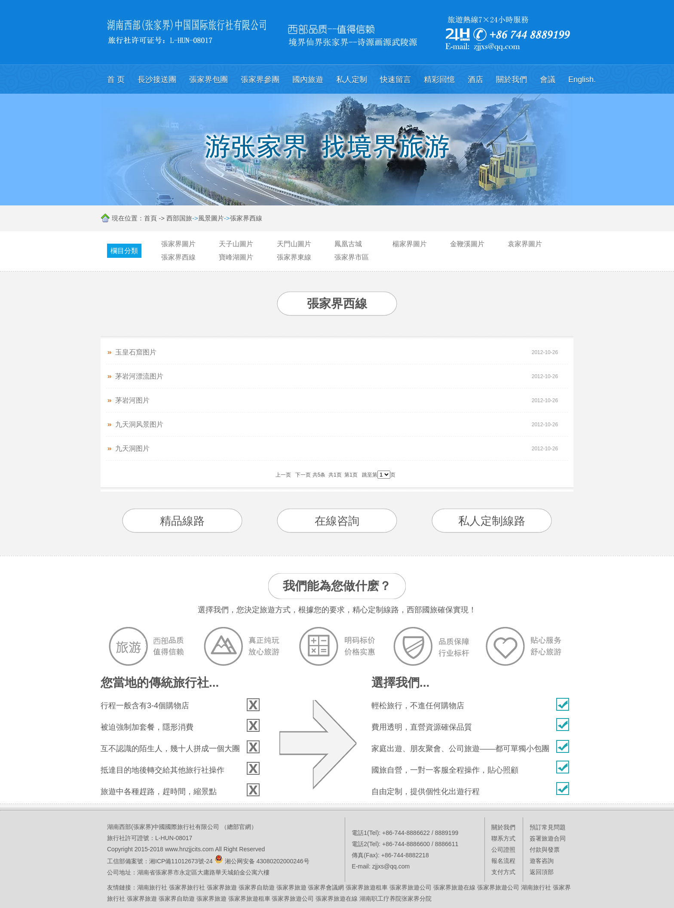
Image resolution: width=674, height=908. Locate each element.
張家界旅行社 (187, 887)
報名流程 (503, 860)
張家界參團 (260, 79)
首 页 (116, 79)
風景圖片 (211, 218)
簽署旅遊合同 (548, 838)
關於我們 (511, 79)
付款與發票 (545, 849)
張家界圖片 (178, 244)
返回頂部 (542, 871)
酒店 (475, 79)
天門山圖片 (294, 244)
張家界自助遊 (257, 887)
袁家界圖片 (525, 244)
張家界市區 (351, 257)
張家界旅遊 (222, 887)
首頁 (150, 218)
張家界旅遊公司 (410, 887)
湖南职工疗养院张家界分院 (395, 898)
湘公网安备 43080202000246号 (267, 861)
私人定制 (351, 79)
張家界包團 (208, 79)
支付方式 (503, 871)
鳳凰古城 (348, 244)
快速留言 (395, 79)
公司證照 (503, 849)
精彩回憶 (439, 79)
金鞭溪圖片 (467, 244)
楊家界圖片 (409, 244)
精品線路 (182, 520)
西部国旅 (179, 218)
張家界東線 (294, 257)
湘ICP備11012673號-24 (181, 861)
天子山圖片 (236, 244)
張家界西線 (246, 218)
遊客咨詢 (542, 860)
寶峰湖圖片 (236, 257)
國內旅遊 (307, 79)
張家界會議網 (326, 887)
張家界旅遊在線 (454, 887)
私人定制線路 (491, 520)
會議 (547, 79)
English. (582, 79)
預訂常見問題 (548, 827)
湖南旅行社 (152, 887)
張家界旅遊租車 (367, 887)
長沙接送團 (157, 79)
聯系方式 (503, 838)
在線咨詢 (337, 520)
